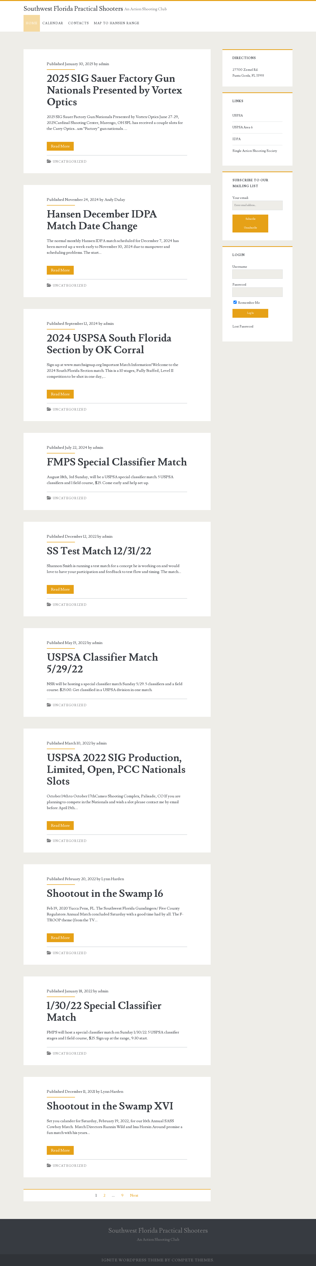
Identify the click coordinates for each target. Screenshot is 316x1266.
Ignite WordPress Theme (133, 1260)
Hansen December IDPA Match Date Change (102, 220)
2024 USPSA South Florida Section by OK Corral (109, 344)
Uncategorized (70, 162)
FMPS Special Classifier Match (117, 462)
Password (239, 285)
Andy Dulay (114, 199)
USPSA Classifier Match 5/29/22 (102, 663)
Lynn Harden (112, 878)
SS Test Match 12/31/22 (99, 551)
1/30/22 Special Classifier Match (104, 1011)
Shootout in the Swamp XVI (110, 1106)
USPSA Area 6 (242, 127)
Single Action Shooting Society (254, 151)
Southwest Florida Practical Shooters (73, 9)
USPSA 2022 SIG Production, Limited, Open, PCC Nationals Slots (116, 769)
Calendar (52, 23)
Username (239, 267)
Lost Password (242, 327)
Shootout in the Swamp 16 (105, 893)
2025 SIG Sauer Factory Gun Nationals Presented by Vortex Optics (114, 90)
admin (104, 63)
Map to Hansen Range (117, 23)
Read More (62, 146)
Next (134, 1195)
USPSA (237, 116)
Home (31, 23)
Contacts (78, 23)
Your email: (240, 198)
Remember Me (246, 303)
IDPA (236, 139)
